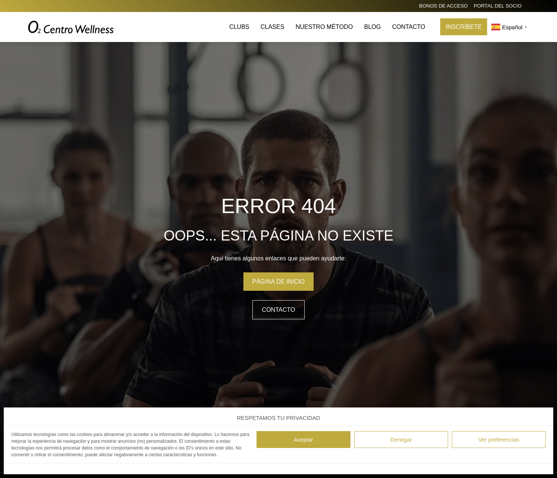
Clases (272, 27)
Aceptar (303, 439)
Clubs (239, 27)
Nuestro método (324, 27)
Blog (372, 27)
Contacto (408, 27)
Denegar (401, 439)
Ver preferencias (498, 439)
